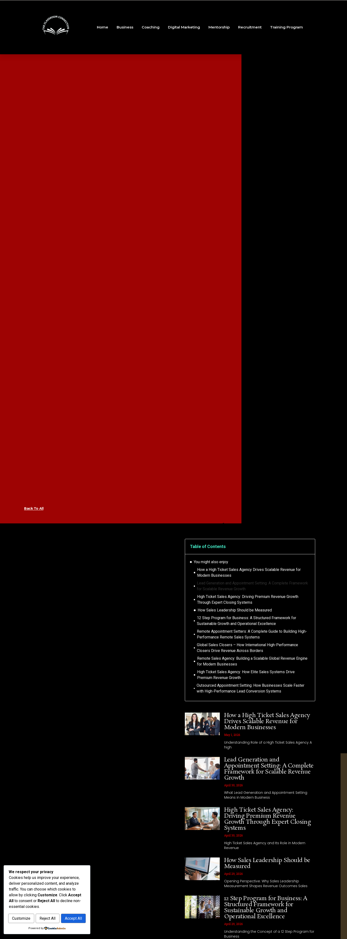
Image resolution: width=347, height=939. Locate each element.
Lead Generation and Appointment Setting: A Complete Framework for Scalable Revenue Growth (252, 586)
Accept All (47, 918)
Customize (28, 908)
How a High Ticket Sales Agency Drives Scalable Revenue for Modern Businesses (249, 572)
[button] (308, 546)
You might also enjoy (211, 562)
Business (125, 27)
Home (102, 27)
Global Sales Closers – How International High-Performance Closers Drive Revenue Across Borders (247, 648)
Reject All (67, 908)
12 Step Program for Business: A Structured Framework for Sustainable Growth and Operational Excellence (246, 621)
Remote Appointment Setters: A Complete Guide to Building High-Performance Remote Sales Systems (252, 634)
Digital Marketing (184, 27)
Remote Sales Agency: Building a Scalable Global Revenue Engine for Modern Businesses (252, 661)
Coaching (151, 27)
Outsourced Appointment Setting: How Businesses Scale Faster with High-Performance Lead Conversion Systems (250, 688)
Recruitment (250, 27)
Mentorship (219, 27)
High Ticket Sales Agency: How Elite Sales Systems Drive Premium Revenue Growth (246, 675)
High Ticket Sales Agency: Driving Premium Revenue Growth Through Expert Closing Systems (247, 599)
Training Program (286, 27)
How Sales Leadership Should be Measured (235, 610)
